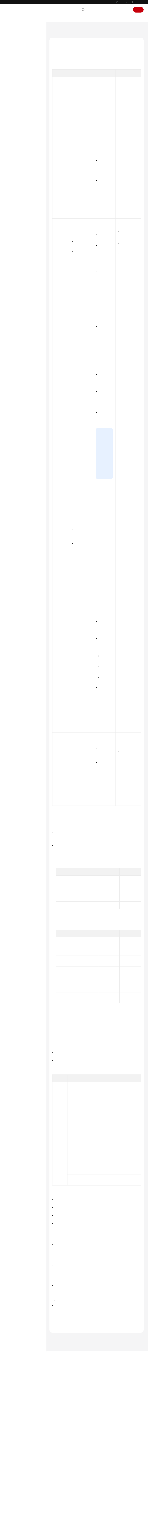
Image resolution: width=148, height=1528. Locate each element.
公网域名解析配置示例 (25, 126)
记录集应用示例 (62, 89)
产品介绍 (13, 58)
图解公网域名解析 (112, 1480)
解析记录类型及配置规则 (30, 103)
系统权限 (13, 237)
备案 (106, 17)
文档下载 (13, 193)
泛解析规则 (60, 79)
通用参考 (13, 204)
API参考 (12, 165)
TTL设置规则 (61, 84)
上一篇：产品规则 (59, 1450)
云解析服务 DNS (70, 36)
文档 (98, 17)
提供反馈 (77, 1481)
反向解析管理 (17, 137)
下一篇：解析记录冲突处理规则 (66, 1455)
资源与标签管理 (18, 154)
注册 (138, 17)
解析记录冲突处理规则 (29, 109)
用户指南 (13, 69)
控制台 (116, 17)
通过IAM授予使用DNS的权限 (25, 75)
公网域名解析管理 (19, 80)
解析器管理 (16, 143)
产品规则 (19, 97)
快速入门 (13, 63)
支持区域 (13, 232)
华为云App (138, 9)
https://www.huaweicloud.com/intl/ (71, 3)
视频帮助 (13, 188)
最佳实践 (13, 159)
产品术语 (13, 209)
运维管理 (15, 148)
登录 (126, 17)
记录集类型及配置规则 (65, 73)
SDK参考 (12, 171)
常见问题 (13, 182)
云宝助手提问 (58, 1495)
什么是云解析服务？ (113, 1489)
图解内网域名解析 (112, 1485)
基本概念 (108, 1493)
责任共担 (13, 215)
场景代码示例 (15, 176)
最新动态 (13, 52)
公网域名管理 (21, 92)
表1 (97, 106)
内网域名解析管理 (19, 131)
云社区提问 (74, 1495)
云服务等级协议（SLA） (21, 221)
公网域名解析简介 (23, 86)
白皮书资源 (14, 226)
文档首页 (53, 36)
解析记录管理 (21, 114)
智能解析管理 (21, 120)
